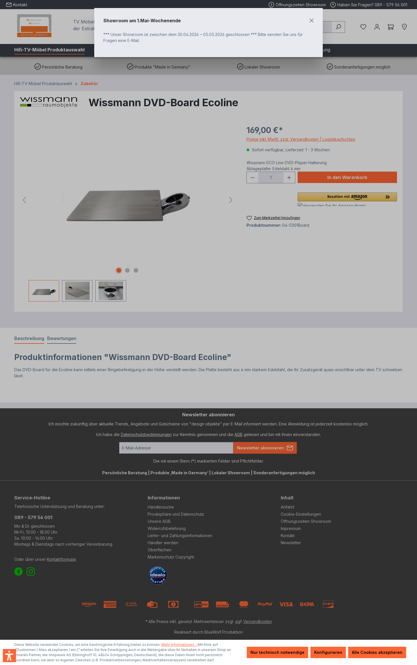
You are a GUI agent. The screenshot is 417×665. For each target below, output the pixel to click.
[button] (9, 655)
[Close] (311, 20)
